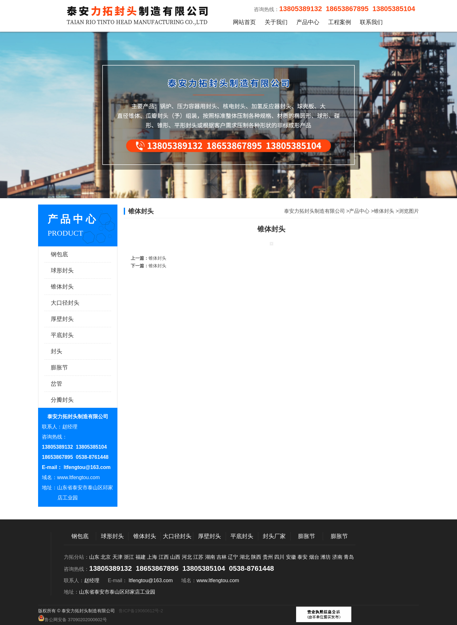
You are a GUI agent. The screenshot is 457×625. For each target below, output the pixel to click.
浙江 (129, 557)
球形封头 (71, 270)
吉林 (221, 557)
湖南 (210, 557)
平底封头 (71, 335)
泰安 (302, 557)
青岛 (349, 557)
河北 (187, 557)
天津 (117, 557)
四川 (279, 557)
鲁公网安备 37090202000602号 (72, 618)
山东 (94, 557)
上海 (152, 557)
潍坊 (326, 557)
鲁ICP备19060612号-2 (141, 610)
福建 (141, 557)
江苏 (198, 557)
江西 (164, 557)
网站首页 (244, 22)
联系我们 (371, 22)
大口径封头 (71, 302)
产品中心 (307, 22)
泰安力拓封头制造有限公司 (314, 211)
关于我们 (276, 22)
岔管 (71, 383)
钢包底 (71, 254)
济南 (337, 557)
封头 (71, 351)
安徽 (291, 557)
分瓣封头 (71, 400)
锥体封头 (71, 286)
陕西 (256, 557)
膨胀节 (71, 367)
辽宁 (233, 557)
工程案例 (339, 22)
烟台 (314, 557)
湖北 (245, 557)
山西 (175, 557)
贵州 (268, 557)
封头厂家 (274, 536)
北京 (106, 557)
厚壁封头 (71, 319)
